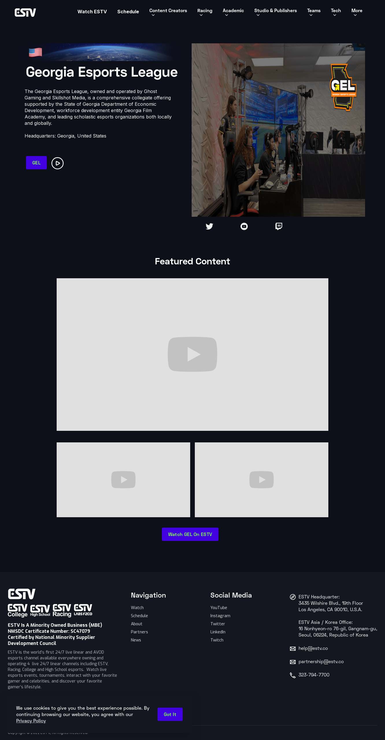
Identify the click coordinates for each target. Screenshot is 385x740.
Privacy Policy (31, 720)
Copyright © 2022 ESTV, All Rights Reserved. (48, 732)
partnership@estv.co (321, 662)
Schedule (139, 616)
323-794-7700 (314, 675)
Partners (139, 632)
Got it (170, 714)
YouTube (218, 608)
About (136, 624)
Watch (137, 608)
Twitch (216, 640)
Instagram (220, 616)
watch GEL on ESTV (190, 534)
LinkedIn (217, 632)
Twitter (217, 624)
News (136, 640)
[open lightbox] (58, 162)
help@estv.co (313, 649)
